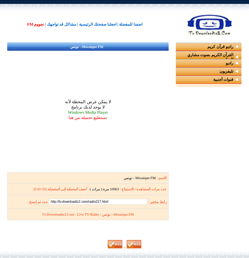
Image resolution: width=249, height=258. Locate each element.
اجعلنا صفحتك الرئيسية (97, 24)
